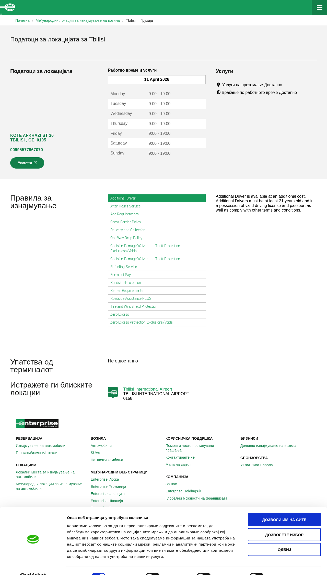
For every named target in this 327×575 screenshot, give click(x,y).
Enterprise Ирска (108, 479)
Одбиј (284, 537)
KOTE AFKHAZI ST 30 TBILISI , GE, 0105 (32, 137)
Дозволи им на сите (284, 507)
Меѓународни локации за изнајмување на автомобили (51, 486)
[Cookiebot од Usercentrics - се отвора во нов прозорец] (33, 565)
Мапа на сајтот (181, 464)
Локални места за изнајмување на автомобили (51, 474)
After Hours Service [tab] (127, 206)
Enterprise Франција (110, 494)
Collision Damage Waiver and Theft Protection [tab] (147, 258)
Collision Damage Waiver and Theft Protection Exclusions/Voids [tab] (156, 248)
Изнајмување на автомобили (43, 446)
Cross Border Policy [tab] (127, 222)
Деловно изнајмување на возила (271, 446)
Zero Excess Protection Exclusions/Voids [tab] (143, 322)
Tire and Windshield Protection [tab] (135, 306)
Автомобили (104, 446)
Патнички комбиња (110, 460)
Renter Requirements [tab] (128, 290)
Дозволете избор (284, 523)
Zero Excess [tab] (121, 314)
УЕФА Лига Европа (259, 465)
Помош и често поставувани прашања (201, 448)
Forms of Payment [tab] (126, 274)
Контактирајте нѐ (183, 457)
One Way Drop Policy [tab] (128, 237)
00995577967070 (26, 150)
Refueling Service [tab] (125, 266)
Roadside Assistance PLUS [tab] (132, 298)
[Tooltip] (287, 84)
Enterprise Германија (111, 486)
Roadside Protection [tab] (127, 282)
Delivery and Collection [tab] (129, 230)
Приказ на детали (291, 565)
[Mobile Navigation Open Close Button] (319, 7)
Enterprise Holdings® (186, 491)
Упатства (28, 164)
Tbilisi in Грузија (139, 20)
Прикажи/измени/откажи (39, 453)
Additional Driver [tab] (125, 198)
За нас (174, 484)
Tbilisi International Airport (147, 389)
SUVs (98, 453)
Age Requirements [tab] (126, 214)
